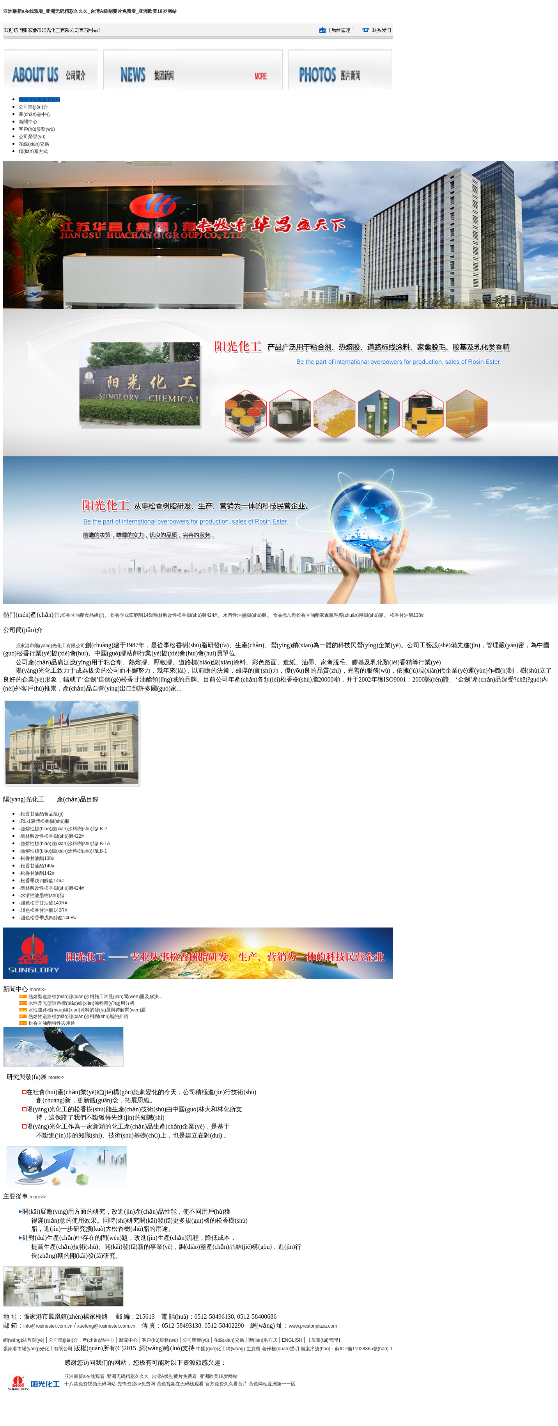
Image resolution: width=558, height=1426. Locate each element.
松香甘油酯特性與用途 (51, 1023)
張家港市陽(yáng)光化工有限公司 (50, 645)
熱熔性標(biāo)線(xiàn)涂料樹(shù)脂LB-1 (64, 851)
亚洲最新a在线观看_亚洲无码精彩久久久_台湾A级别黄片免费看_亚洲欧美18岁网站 (90, 11)
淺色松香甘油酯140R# (44, 903)
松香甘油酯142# (38, 873)
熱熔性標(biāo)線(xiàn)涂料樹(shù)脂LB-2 (64, 828)
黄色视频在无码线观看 (180, 1384)
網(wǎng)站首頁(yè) (23, 1340)
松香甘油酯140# (38, 866)
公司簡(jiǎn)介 (63, 1340)
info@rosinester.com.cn (48, 1326)
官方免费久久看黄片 (226, 1384)
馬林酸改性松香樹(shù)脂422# (52, 836)
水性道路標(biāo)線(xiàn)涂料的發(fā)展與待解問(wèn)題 (86, 1010)
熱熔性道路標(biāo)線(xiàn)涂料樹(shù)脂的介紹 (77, 1016)
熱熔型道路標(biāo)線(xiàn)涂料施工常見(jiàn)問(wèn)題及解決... (95, 996)
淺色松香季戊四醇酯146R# (48, 917)
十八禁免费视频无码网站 (90, 1384)
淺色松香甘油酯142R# (44, 910)
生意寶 (253, 1348)
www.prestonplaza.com (313, 1326)
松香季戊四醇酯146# (132, 615)
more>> (38, 989)
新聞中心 (128, 1340)
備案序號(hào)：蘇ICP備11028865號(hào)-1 (347, 1348)
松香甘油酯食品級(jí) (82, 615)
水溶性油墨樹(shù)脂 (244, 615)
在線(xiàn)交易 (229, 1340)
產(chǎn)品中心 (98, 1340)
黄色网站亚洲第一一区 (272, 1384)
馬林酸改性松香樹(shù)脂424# (185, 615)
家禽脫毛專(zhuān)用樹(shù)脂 (352, 615)
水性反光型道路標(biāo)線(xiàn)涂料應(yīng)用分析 (81, 1003)
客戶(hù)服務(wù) (160, 1340)
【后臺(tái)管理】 (324, 1340)
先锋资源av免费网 (136, 1384)
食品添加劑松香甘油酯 (296, 615)
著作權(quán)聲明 (280, 1348)
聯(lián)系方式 (263, 1340)
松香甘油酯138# (407, 615)
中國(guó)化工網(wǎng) (220, 1348)
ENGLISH (293, 1340)
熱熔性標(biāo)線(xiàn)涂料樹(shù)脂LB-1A (65, 843)
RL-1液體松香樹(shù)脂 (45, 821)
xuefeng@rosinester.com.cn (106, 1326)
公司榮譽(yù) (195, 1340)
